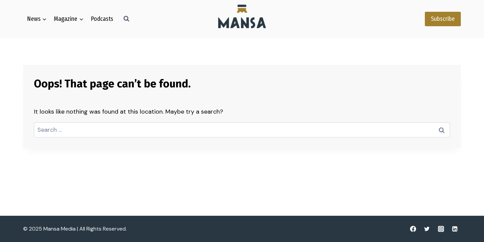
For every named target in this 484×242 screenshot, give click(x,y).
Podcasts (102, 19)
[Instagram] (441, 229)
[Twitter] (427, 229)
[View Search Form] (126, 19)
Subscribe (443, 19)
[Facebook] (413, 229)
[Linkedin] (455, 229)
